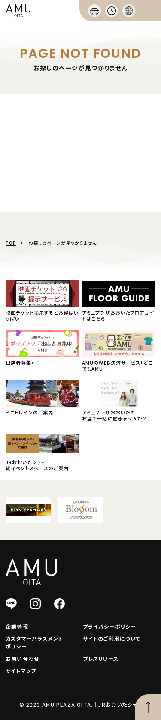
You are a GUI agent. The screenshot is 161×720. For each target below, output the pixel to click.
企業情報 (17, 626)
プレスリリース (100, 658)
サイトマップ (21, 670)
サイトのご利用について (112, 638)
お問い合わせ (22, 658)
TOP (11, 243)
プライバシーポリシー (110, 626)
